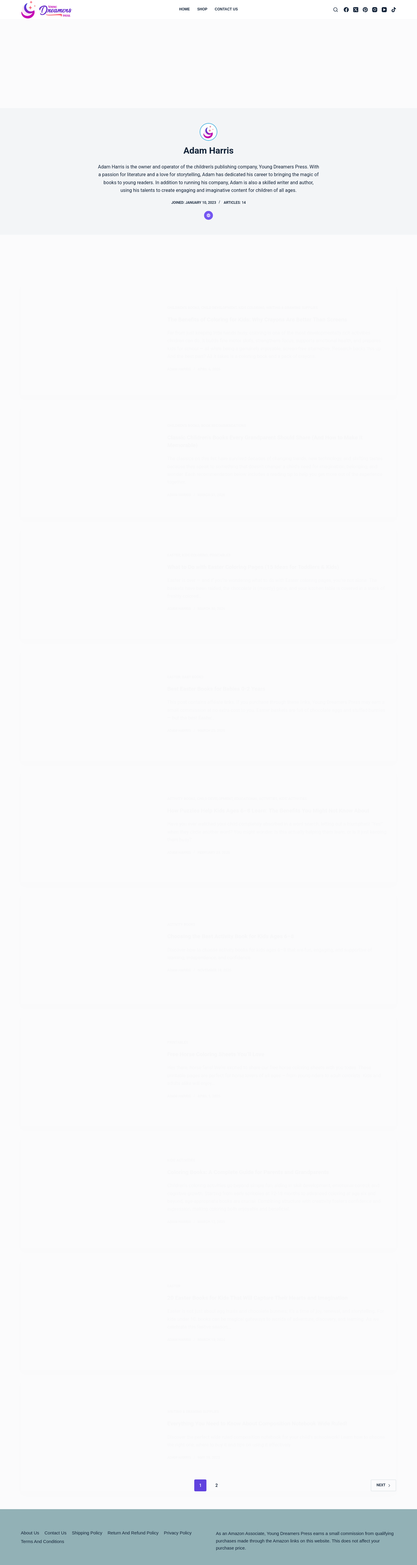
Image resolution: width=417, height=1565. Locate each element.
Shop (202, 9)
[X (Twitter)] (355, 9)
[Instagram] (374, 9)
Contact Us (226, 9)
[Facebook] (346, 9)
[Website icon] (208, 215)
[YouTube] (384, 9)
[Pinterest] (365, 9)
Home (184, 9)
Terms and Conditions (42, 1486)
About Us (30, 1478)
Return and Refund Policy (133, 1478)
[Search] (335, 9)
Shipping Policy (87, 1478)
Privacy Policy (178, 1478)
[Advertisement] (208, 63)
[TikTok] (393, 9)
